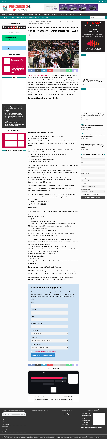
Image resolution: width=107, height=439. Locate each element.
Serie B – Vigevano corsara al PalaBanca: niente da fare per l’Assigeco (13, 109)
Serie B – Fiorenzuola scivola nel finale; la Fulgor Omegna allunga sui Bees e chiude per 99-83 (14, 118)
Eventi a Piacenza (34, 14)
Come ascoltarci (5, 424)
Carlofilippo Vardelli (44, 35)
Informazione (5, 426)
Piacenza (37, 381)
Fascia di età (34, 337)
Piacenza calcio (61, 35)
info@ (87, 422)
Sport (23, 14)
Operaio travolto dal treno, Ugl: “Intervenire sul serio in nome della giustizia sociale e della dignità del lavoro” (93, 146)
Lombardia (49, 381)
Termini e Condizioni (95, 437)
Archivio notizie (5, 422)
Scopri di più (85, 424)
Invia (18, 39)
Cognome (33, 309)
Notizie (37, 21)
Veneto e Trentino (48, 384)
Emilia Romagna (60, 381)
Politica (63, 14)
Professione (34, 330)
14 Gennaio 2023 (34, 35)
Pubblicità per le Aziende (7, 429)
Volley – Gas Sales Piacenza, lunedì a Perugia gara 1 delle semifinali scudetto (93, 135)
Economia (55, 14)
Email (32, 316)
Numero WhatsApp (36, 323)
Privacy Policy (88, 437)
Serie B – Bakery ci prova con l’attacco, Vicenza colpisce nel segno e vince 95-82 (92, 116)
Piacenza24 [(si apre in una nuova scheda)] (19, 48)
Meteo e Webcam (75, 14)
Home (3, 14)
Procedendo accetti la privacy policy (44, 351)
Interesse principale (37, 344)
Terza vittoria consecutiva (37, 75)
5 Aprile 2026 (85, 84)
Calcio (52, 35)
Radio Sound (4, 1)
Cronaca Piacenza (13, 14)
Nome (32, 302)
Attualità (46, 14)
